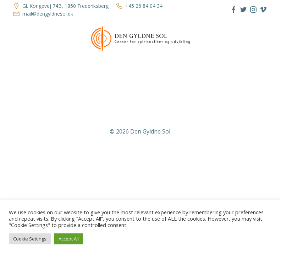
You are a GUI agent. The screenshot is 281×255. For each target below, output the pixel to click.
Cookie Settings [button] (29, 239)
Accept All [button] (69, 239)
